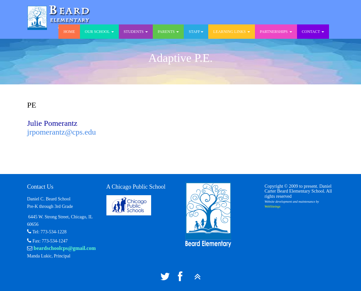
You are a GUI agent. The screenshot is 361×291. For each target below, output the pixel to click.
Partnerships (276, 31)
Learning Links (231, 31)
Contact (313, 31)
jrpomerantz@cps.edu (61, 132)
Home (69, 31)
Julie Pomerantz (52, 123)
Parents (168, 31)
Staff (196, 31)
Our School (99, 31)
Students (136, 31)
